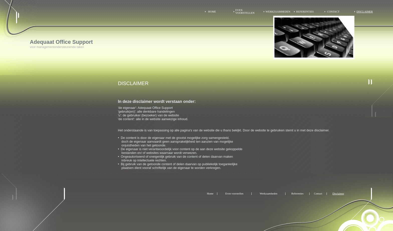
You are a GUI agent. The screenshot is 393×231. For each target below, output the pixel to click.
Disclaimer (364, 11)
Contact (333, 11)
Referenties (305, 11)
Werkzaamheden (277, 11)
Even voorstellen (244, 11)
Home (212, 11)
